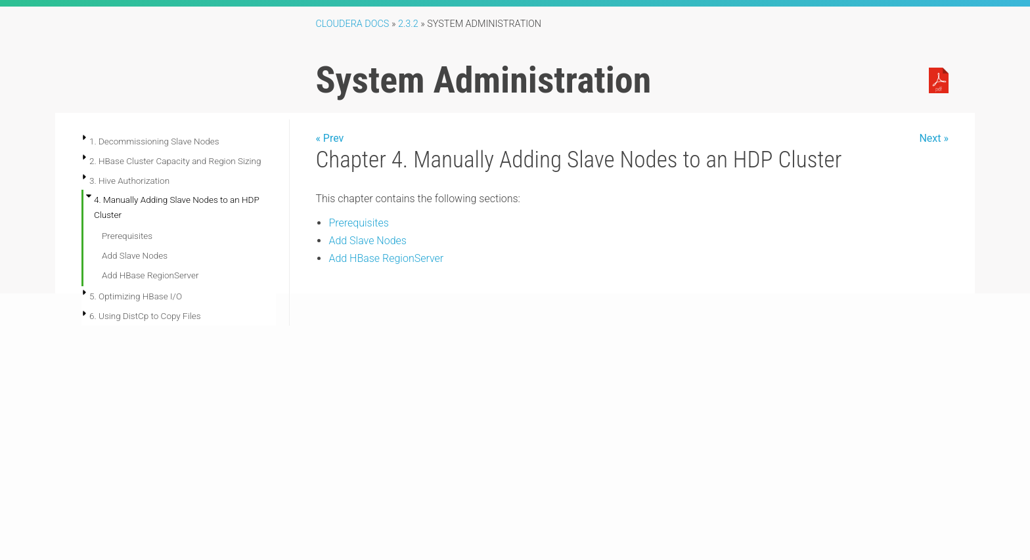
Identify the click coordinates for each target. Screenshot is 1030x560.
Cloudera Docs (352, 24)
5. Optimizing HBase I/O (135, 296)
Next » (934, 138)
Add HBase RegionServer (150, 275)
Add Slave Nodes (135, 255)
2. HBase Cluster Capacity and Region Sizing (175, 161)
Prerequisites (127, 235)
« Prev (329, 138)
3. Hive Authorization (129, 180)
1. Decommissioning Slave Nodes (154, 141)
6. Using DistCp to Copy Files (145, 316)
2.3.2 (408, 24)
